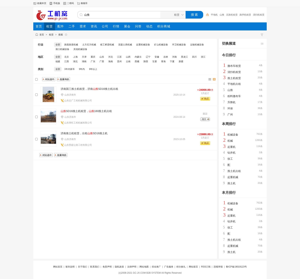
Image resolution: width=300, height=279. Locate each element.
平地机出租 (234, 83)
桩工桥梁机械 (107, 44)
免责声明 (107, 266)
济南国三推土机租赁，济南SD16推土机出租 (89, 88)
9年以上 (93, 69)
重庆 (93, 57)
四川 (194, 57)
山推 (222, 14)
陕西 (145, 61)
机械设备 (232, 134)
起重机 (231, 146)
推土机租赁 (234, 78)
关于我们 (82, 266)
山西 (128, 57)
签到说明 (70, 266)
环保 (230, 108)
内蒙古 (138, 57)
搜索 (60, 34)
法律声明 (131, 266)
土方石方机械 (89, 44)
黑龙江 (184, 57)
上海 (75, 57)
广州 (230, 114)
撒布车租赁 (234, 65)
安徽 (157, 57)
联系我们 (94, 266)
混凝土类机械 (125, 44)
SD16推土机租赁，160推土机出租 (86, 111)
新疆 (181, 61)
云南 (128, 61)
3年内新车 (69, 69)
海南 (110, 61)
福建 (57, 61)
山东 (101, 57)
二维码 (70, 3)
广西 (101, 61)
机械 (230, 140)
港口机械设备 (62, 49)
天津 (84, 57)
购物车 (84, 3)
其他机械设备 (80, 49)
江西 (66, 61)
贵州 (119, 61)
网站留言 (193, 266)
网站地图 (144, 266)
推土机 (231, 183)
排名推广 (156, 266)
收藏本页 (41, 3)
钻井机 (231, 152)
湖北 (75, 61)
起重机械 (232, 177)
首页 (41, 34)
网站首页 (57, 266)
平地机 (214, 14)
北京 (66, 57)
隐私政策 (119, 266)
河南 (174, 57)
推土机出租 (234, 171)
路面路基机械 (71, 44)
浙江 (203, 57)
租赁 (51, 34)
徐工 (230, 158)
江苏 (119, 57)
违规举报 (218, 266)
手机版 (56, 3)
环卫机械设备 (179, 44)
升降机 (231, 102)
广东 (93, 61)
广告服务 (168, 266)
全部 (57, 44)
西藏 (137, 61)
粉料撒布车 (234, 96)
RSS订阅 (205, 266)
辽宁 (148, 57)
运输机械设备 (197, 44)
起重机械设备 (143, 44)
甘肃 (154, 61)
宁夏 (172, 61)
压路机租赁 (232, 14)
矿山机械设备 (161, 44)
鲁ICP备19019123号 (236, 266)
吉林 (165, 57)
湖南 (84, 61)
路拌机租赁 (245, 14)
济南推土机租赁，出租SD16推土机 (84, 133)
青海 (163, 61)
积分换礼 (181, 266)
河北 (110, 57)
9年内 (82, 69)
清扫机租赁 (258, 14)
